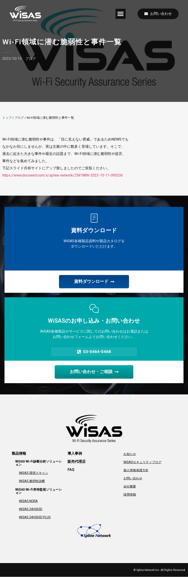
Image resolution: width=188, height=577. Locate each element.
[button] (121, 14)
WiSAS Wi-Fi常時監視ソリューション (38, 491)
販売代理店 (77, 462)
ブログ (30, 58)
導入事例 (75, 454)
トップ (7, 117)
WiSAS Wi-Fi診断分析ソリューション (38, 463)
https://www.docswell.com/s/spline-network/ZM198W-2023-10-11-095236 (62, 175)
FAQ (71, 470)
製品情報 (19, 454)
